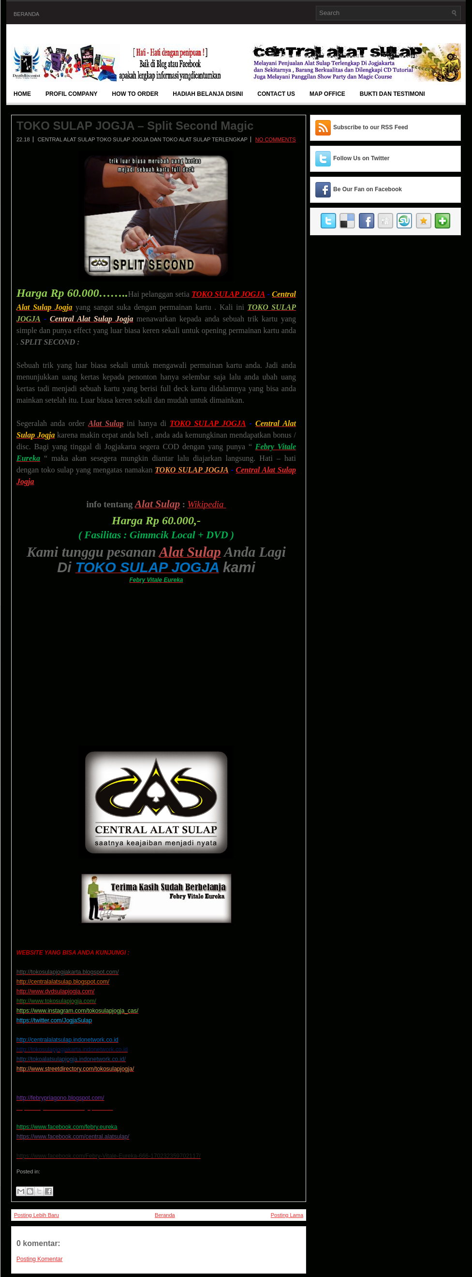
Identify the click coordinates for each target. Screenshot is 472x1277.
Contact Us (276, 94)
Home (22, 94)
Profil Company (71, 94)
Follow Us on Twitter (361, 158)
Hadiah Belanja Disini (208, 94)
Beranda (26, 14)
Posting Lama (287, 1215)
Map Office (327, 94)
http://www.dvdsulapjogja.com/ (55, 991)
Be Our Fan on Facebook (367, 189)
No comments (275, 139)
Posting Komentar (39, 1259)
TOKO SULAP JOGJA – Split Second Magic (134, 126)
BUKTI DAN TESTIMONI (392, 94)
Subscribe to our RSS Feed (370, 127)
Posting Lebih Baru (36, 1215)
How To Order (135, 94)
